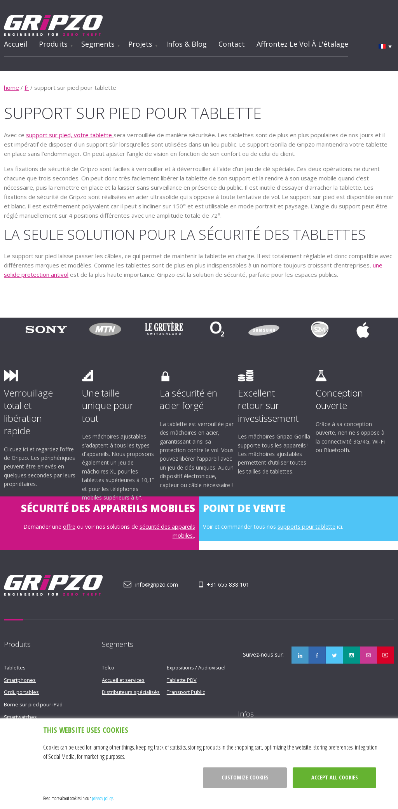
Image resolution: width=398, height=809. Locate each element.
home (11, 87)
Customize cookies (245, 777)
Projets (140, 44)
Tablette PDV (182, 679)
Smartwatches (20, 716)
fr (26, 87)
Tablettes (15, 667)
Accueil (15, 44)
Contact (231, 44)
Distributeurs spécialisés (131, 691)
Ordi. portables (21, 691)
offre (69, 526)
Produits (53, 44)
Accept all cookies (334, 777)
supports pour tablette (306, 526)
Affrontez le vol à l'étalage (302, 44)
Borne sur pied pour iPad (33, 704)
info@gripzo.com (156, 584)
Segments (98, 44)
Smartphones (20, 679)
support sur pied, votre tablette (69, 135)
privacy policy (102, 798)
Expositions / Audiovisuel (196, 667)
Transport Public (186, 691)
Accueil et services (123, 679)
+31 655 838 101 (228, 584)
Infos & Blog (186, 44)
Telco (108, 667)
